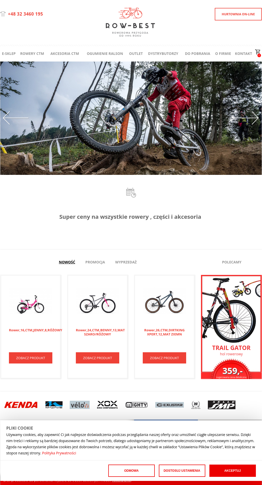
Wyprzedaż (126, 262)
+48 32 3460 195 (25, 14)
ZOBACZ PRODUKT (30, 358)
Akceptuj (232, 470)
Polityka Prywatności (59, 453)
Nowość (67, 262)
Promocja (95, 262)
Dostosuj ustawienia (182, 470)
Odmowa (131, 470)
